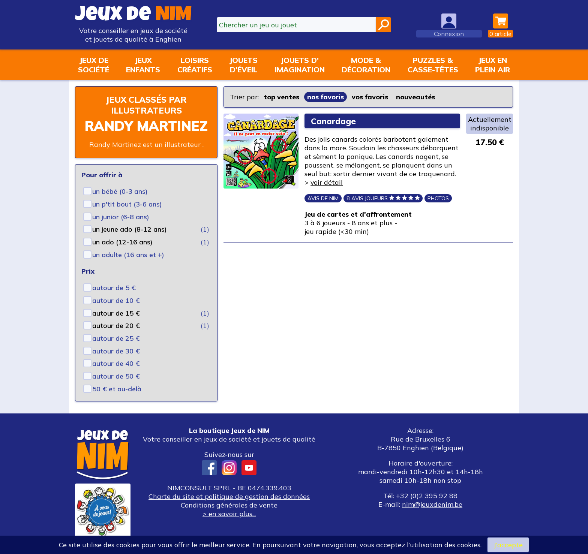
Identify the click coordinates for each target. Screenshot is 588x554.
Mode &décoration (366, 64)
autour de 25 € (116, 338)
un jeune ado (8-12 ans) (129, 229)
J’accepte (508, 545)
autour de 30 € (116, 351)
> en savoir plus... (229, 513)
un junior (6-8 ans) (120, 217)
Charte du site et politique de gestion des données (229, 496)
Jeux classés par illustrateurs (146, 105)
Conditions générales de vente (229, 505)
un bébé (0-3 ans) (120, 191)
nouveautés (415, 97)
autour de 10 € (116, 300)
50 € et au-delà (116, 389)
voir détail (326, 182)
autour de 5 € (114, 287)
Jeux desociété (93, 64)
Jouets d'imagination (300, 64)
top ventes (281, 97)
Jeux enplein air (492, 64)
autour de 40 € (116, 363)
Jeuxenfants (143, 64)
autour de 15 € (116, 313)
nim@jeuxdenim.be (432, 504)
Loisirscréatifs (194, 64)
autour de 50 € (116, 376)
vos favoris (370, 97)
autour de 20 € (116, 325)
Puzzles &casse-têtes (433, 64)
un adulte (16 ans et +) (128, 254)
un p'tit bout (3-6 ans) (127, 204)
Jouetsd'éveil (243, 64)
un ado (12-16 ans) (122, 242)
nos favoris (325, 97)
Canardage (333, 120)
